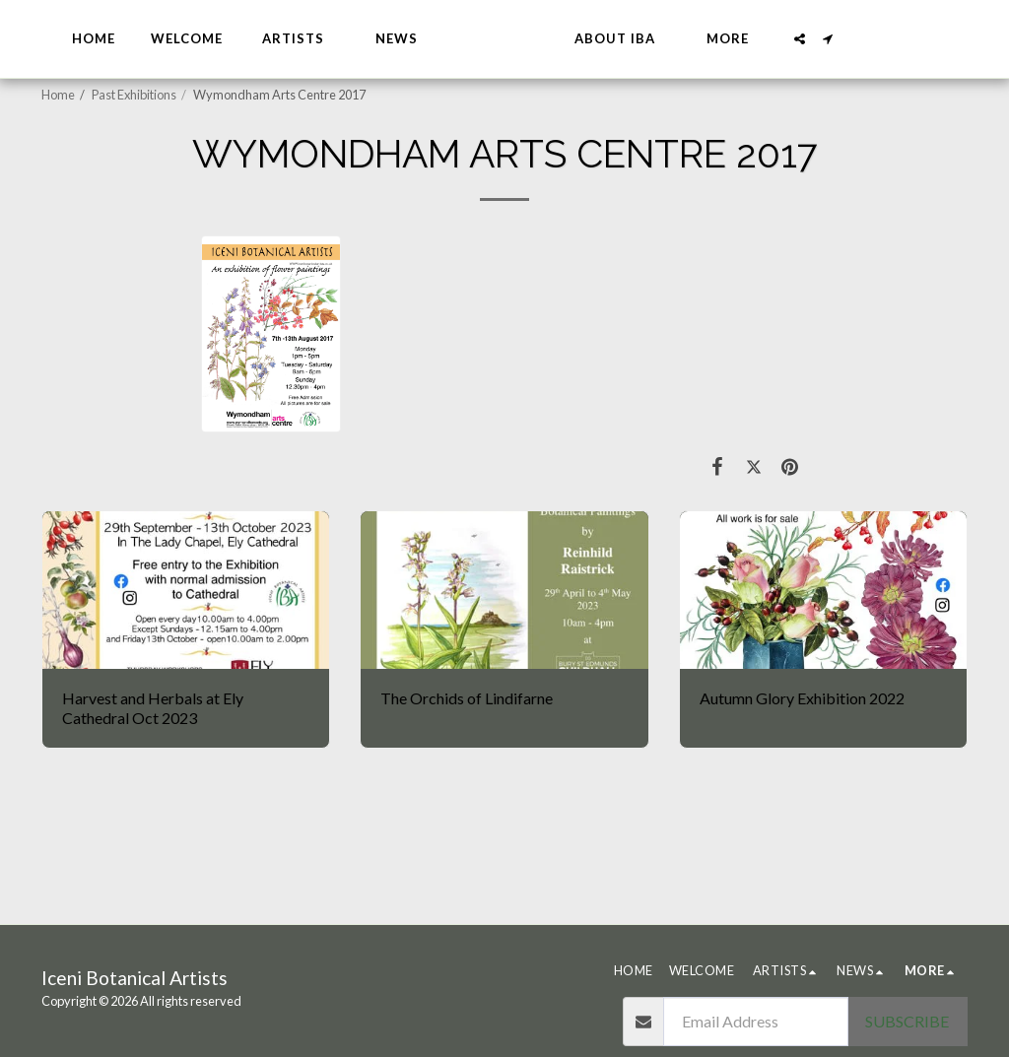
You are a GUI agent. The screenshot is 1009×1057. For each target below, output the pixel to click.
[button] (344, 39)
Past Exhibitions (134, 94)
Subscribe (907, 1021)
